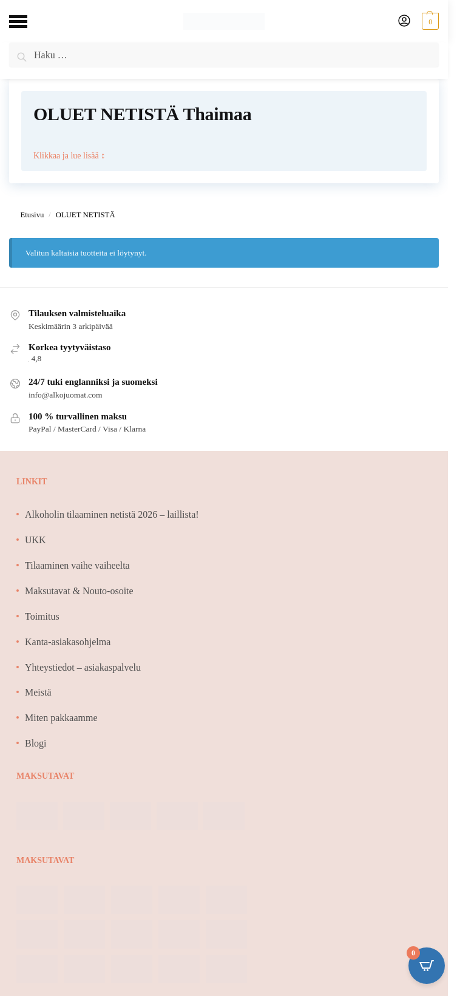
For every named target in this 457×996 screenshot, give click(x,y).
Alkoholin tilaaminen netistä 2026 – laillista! (112, 514)
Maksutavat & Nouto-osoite (79, 591)
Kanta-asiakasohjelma (67, 642)
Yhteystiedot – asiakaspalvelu (83, 667)
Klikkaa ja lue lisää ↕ (69, 155)
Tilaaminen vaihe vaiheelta (77, 565)
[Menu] (27, 21)
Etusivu (32, 215)
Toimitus (42, 616)
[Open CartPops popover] (426, 965)
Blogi (36, 743)
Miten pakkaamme (61, 718)
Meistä (38, 692)
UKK (35, 540)
